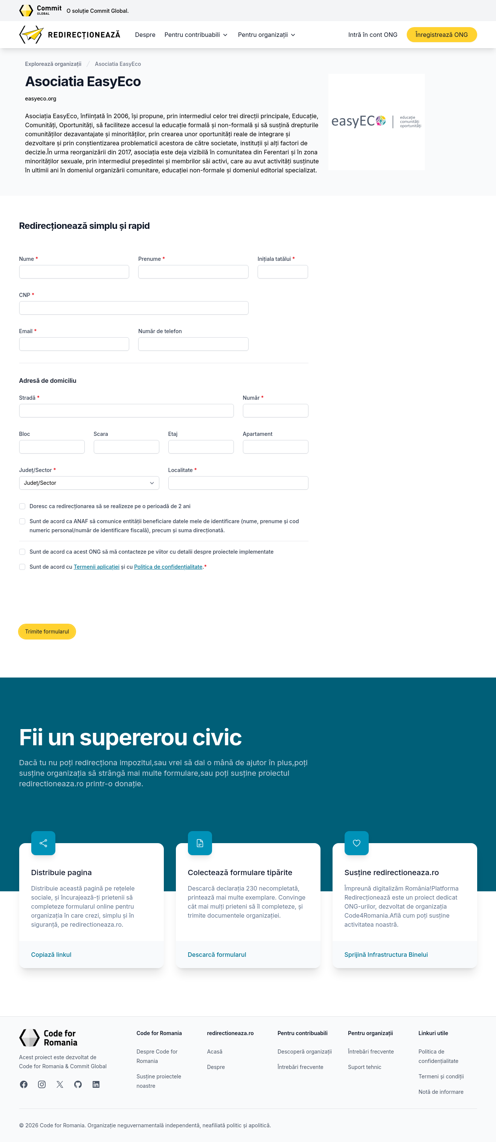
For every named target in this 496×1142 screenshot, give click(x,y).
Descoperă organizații (305, 1051)
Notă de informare (441, 1092)
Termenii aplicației (97, 566)
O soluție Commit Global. (98, 11)
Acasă (215, 1051)
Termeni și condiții (441, 1076)
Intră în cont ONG (372, 34)
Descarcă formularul (217, 954)
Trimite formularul (47, 631)
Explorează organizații (53, 64)
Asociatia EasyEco (118, 64)
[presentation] (76, 598)
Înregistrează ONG (442, 34)
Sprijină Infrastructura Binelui (386, 954)
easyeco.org (40, 98)
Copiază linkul (51, 954)
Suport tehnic (365, 1067)
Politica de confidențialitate (168, 566)
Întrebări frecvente (301, 1067)
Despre (145, 34)
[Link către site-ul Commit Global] (43, 11)
